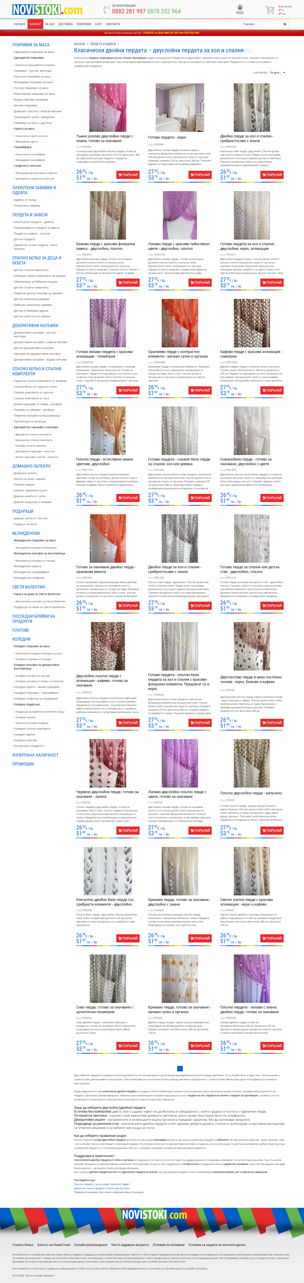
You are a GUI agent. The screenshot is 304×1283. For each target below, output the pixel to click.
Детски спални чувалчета (31, 287)
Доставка (66, 24)
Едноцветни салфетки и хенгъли (35, 178)
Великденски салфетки (29, 578)
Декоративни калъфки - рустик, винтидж (35, 334)
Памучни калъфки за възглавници (37, 415)
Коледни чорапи (25, 717)
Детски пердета (24, 239)
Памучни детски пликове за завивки (38, 293)
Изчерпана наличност (35, 755)
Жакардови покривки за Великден (36, 547)
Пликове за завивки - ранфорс (34, 410)
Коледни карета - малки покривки (37, 687)
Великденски (26, 533)
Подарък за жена (25, 524)
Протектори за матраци (30, 421)
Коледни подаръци (27, 704)
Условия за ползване (169, 1245)
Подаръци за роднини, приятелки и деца (40, 711)
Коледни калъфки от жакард (33, 675)
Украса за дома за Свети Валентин (37, 594)
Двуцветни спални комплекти (33, 434)
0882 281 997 (129, 11)
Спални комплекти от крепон (33, 392)
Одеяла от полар (25, 200)
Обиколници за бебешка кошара (36, 281)
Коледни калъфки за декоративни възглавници (36, 666)
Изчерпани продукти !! (29, 746)
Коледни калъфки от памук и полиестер (40, 681)
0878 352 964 (164, 11)
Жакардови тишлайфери (30, 160)
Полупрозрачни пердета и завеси (37, 228)
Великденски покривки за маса (35, 540)
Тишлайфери (22, 147)
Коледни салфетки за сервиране (36, 698)
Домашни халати (25, 473)
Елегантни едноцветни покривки (35, 65)
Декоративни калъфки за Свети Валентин (40, 601)
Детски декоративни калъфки (34, 348)
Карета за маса (24, 128)
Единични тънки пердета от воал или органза (101, 1188)
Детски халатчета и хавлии (32, 316)
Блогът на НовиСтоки (53, 1245)
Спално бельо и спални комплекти (36, 371)
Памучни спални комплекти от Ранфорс (40, 381)
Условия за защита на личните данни (216, 1245)
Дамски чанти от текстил (31, 518)
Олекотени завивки (27, 205)
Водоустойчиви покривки (31, 99)
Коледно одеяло (24, 734)
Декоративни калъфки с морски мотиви (40, 342)
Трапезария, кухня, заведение (34, 117)
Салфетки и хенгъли (27, 165)
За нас (50, 24)
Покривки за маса (31, 44)
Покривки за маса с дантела (33, 123)
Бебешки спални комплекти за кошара (40, 276)
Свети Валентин (28, 586)
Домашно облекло (31, 466)
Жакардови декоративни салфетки (36, 173)
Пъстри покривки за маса (31, 88)
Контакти (113, 24)
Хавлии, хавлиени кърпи (30, 490)
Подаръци (23, 511)
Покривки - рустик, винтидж (33, 70)
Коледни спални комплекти (32, 728)
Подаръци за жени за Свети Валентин (39, 607)
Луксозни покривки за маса (32, 76)
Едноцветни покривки (29, 58)
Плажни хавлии (24, 484)
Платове (20, 630)
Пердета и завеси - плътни (32, 233)
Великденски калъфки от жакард (35, 560)
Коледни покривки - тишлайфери (36, 693)
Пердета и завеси (30, 214)
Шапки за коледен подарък (32, 723)
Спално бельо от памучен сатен (35, 386)
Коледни (21, 639)
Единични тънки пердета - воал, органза (36, 246)
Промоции (23, 763)
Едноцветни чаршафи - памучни (35, 451)
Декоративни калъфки (35, 325)
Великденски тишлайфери (31, 572)
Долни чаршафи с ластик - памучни (37, 457)
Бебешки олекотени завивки (33, 305)
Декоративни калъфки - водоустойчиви (40, 359)
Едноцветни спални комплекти (34, 440)
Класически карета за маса (32, 136)
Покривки (84, 24)
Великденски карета (27, 566)
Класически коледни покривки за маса (39, 653)
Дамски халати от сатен (30, 496)
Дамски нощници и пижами (32, 502)
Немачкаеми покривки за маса (34, 94)
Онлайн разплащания (90, 1245)
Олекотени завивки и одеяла (34, 190)
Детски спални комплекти (31, 270)
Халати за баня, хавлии (29, 479)
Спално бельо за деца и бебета (36, 260)
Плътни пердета (83, 1184)
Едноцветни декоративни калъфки (37, 353)
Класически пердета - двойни (34, 222)
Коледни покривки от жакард (33, 659)
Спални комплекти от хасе (31, 398)
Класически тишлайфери (31, 154)
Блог (98, 24)
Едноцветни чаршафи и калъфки (36, 427)
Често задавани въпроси (130, 1245)
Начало (20, 24)
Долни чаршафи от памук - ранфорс (38, 404)
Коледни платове (25, 740)
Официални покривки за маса (34, 52)
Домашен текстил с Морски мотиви (37, 111)
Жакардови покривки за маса (33, 82)
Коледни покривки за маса (32, 646)
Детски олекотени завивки (32, 299)
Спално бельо (23, 1245)
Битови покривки (25, 105)
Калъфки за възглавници (31, 445)
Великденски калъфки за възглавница (39, 553)
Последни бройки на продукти (33, 619)
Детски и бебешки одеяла (31, 310)
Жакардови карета (27, 141)
